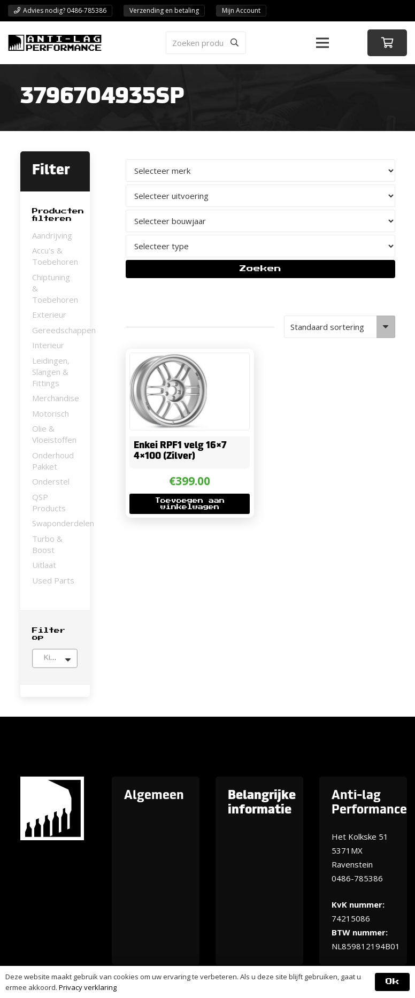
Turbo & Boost (47, 544)
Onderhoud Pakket (53, 461)
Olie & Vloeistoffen (54, 434)
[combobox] (55, 658)
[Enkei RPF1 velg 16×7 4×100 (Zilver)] (168, 360)
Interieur (48, 345)
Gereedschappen (64, 330)
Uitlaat (44, 564)
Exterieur (49, 314)
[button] (322, 42)
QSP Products (49, 502)
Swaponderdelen (63, 523)
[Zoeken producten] (206, 43)
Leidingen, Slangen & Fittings (51, 371)
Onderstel (51, 481)
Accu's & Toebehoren (55, 256)
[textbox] (55, 656)
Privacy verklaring (88, 987)
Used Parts (53, 580)
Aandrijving (52, 235)
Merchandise (55, 398)
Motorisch (50, 413)
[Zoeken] (235, 43)
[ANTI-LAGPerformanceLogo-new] (55, 43)
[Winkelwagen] (387, 42)
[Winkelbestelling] (339, 327)
